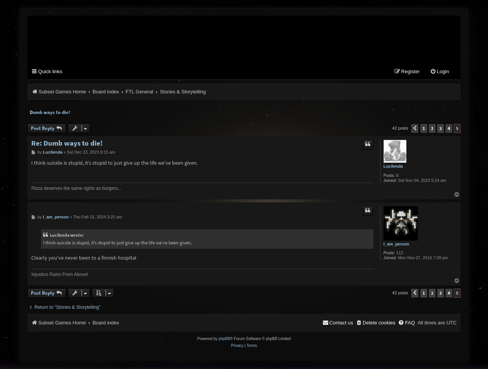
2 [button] (432, 128)
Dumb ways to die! (50, 112)
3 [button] (440, 128)
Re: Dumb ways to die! (67, 143)
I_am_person (396, 244)
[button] (415, 128)
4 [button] (449, 128)
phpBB (224, 339)
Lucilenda (393, 166)
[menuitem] (439, 72)
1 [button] (423, 128)
